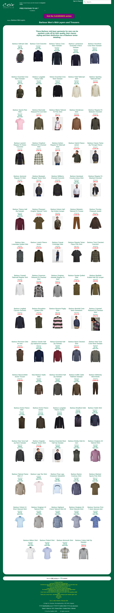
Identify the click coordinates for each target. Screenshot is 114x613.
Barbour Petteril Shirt (47, 540)
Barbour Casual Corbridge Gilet (57, 243)
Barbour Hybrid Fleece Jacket (76, 144)
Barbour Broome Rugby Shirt (57, 309)
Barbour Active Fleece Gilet (21, 409)
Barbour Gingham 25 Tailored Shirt (95, 442)
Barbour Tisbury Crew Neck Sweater (57, 45)
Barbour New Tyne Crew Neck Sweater (95, 342)
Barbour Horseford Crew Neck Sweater (95, 45)
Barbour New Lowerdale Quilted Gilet (20, 243)
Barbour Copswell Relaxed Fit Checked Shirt (95, 310)
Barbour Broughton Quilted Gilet (38, 309)
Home (8, 20)
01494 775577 (63, 605)
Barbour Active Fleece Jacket (40, 409)
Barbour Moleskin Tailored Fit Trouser (76, 210)
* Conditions (32, 10)
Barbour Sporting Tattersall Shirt (95, 78)
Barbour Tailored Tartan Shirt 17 (20, 475)
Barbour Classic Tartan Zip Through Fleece (95, 144)
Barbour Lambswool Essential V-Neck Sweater (76, 45)
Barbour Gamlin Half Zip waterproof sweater (39, 342)
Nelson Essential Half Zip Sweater (57, 342)
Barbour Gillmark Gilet (20, 44)
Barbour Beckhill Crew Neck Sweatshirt (76, 309)
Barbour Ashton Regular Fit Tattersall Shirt (57, 145)
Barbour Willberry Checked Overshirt (57, 177)
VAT (53, 608)
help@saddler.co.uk (48, 605)
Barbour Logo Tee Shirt (39, 474)
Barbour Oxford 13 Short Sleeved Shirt (20, 508)
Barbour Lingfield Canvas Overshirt (20, 309)
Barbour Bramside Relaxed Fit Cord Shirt (39, 111)
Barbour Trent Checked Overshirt (95, 243)
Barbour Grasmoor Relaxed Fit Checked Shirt (38, 277)
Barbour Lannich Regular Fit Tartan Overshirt (20, 145)
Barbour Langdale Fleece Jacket (59, 409)
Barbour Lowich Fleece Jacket (39, 243)
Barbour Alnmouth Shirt (65, 540)
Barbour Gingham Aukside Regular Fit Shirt (58, 277)
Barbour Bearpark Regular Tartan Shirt (39, 177)
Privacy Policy (58, 608)
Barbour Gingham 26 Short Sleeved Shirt (76, 508)
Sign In (75, 1)
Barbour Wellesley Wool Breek (95, 376)
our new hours (74, 605)
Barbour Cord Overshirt (38, 44)
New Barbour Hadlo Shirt (39, 376)
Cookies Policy (66, 608)
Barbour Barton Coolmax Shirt (76, 475)
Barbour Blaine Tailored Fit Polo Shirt (57, 111)
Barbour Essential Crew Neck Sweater (20, 78)
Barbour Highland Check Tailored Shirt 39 (58, 508)
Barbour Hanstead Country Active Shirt (76, 177)
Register (80, 1)
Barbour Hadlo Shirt (95, 408)
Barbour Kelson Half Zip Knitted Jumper (58, 210)
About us (48, 608)
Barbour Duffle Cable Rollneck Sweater (76, 376)
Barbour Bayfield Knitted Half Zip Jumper (95, 276)
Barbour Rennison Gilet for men (20, 342)
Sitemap (73, 608)
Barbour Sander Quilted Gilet (76, 276)
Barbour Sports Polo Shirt (20, 111)
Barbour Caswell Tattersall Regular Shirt (20, 276)
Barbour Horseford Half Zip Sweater (58, 376)
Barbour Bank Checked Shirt (76, 342)
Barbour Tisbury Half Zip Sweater (20, 210)
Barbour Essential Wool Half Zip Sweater (57, 442)
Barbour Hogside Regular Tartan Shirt (39, 442)
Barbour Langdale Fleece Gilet (38, 78)
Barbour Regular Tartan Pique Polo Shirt (76, 243)
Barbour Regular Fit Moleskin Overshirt (95, 111)
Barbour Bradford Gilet (78, 408)
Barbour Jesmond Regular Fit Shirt (20, 177)
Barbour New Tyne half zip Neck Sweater (20, 442)
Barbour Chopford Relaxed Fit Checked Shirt (38, 145)
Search (44, 608)
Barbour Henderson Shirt (76, 111)
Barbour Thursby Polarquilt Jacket (95, 210)
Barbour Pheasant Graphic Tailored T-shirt (39, 210)
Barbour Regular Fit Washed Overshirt (95, 177)
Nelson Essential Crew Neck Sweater (58, 78)
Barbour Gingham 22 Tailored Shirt (38, 508)
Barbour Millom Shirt (30, 540)
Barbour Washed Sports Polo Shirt (95, 475)
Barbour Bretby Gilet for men (76, 442)
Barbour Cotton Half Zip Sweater (83, 541)
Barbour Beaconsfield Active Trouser (19, 376)
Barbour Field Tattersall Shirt (76, 78)
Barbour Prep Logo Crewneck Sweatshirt (57, 475)
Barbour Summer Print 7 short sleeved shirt (95, 508)
